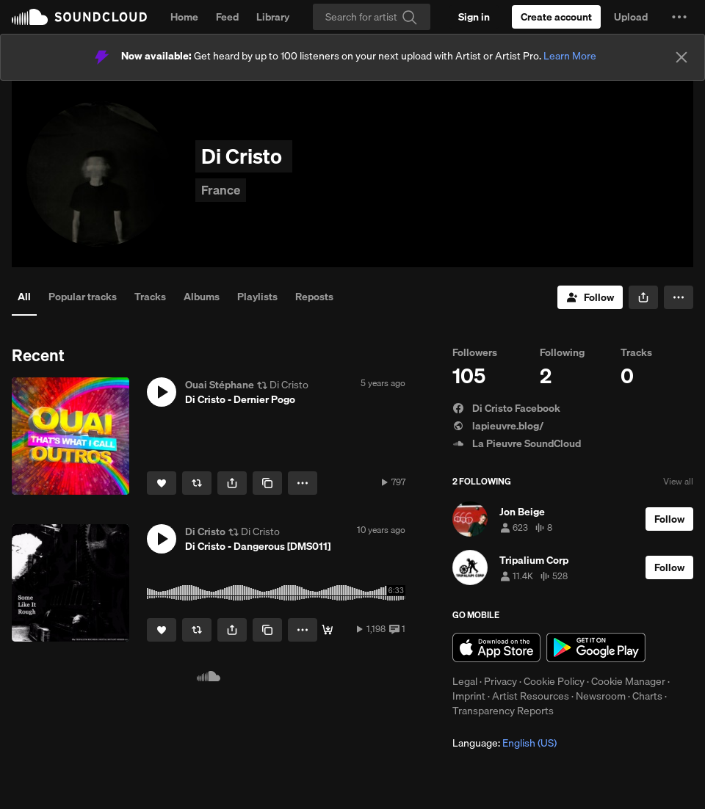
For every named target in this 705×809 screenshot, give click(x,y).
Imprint (468, 696)
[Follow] (590, 297)
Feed (227, 17)
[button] (679, 17)
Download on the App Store (496, 647)
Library (272, 17)
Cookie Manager (628, 681)
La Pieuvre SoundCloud (516, 443)
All (24, 297)
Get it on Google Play (596, 647)
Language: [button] (504, 743)
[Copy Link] (267, 483)
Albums (202, 297)
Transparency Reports (503, 711)
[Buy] (327, 630)
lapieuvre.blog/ (497, 426)
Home (184, 17)
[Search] (371, 17)
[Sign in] (474, 17)
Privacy (500, 681)
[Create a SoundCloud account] (556, 17)
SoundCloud (79, 17)
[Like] (161, 483)
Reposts (314, 297)
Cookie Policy (554, 681)
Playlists (257, 297)
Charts (647, 696)
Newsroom (601, 696)
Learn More (569, 56)
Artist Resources (530, 696)
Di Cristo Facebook (506, 408)
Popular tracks (82, 297)
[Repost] (197, 483)
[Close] (681, 57)
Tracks (150, 297)
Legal (464, 681)
